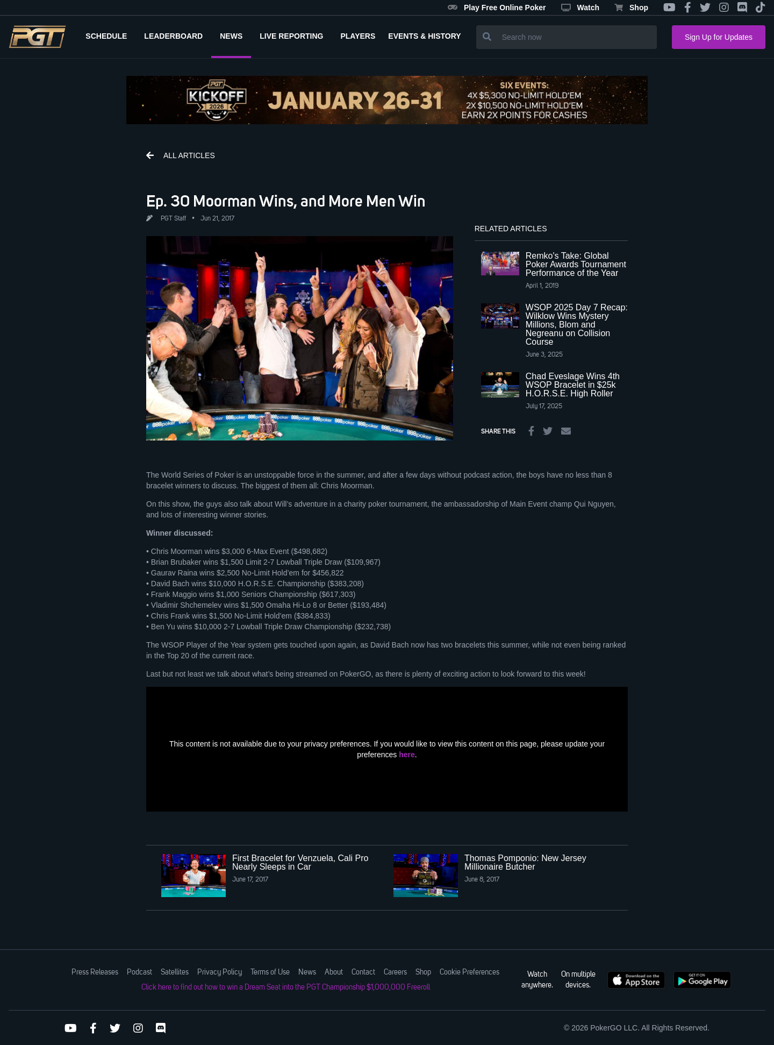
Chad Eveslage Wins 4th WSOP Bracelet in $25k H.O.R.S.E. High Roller (573, 385)
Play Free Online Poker (497, 7)
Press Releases (94, 972)
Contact (363, 972)
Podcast (139, 972)
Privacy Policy (219, 972)
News (307, 972)
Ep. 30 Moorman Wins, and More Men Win (286, 200)
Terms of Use (270, 972)
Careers (395, 972)
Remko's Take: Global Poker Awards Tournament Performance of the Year (576, 264)
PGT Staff (173, 219)
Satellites (175, 972)
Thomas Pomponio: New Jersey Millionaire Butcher (525, 862)
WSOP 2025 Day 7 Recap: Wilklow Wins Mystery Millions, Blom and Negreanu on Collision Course (577, 324)
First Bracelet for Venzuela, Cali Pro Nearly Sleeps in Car (300, 862)
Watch (580, 7)
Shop (631, 7)
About (334, 972)
